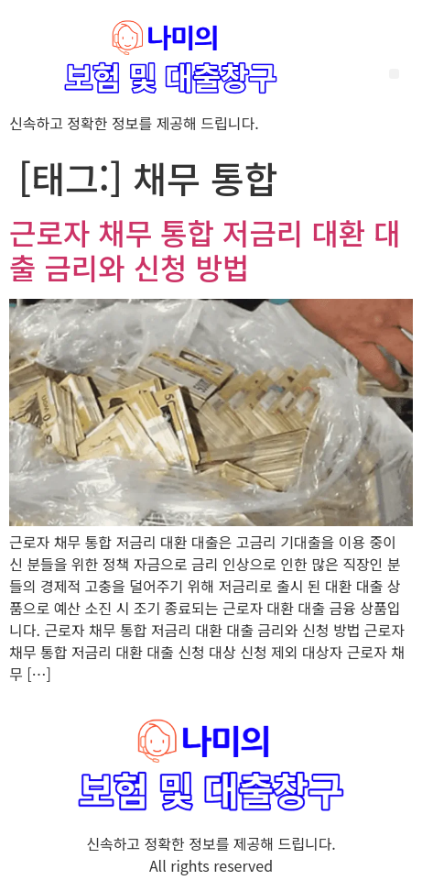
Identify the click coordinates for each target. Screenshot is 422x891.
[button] (394, 74)
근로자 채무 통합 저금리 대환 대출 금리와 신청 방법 (205, 249)
